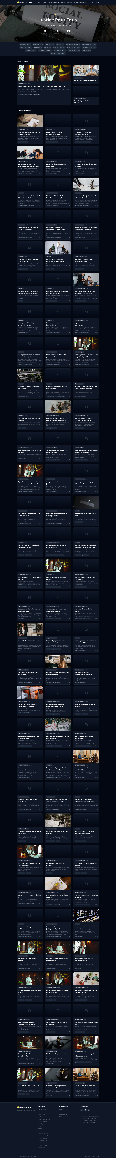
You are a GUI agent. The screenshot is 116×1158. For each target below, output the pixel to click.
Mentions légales (63, 1114)
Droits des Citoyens (59, 47)
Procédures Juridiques (73, 47)
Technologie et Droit (26, 47)
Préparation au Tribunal (45, 50)
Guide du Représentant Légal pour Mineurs (88, 1120)
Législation (69, 2)
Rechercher (95, 2)
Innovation (38, 47)
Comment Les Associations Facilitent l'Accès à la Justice (89, 1118)
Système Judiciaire (30, 50)
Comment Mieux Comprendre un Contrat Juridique (88, 1122)
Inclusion (47, 47)
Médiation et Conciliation (80, 2)
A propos (61, 1109)
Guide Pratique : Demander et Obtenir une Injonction (89, 1116)
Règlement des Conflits (89, 47)
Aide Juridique (61, 2)
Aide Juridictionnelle (60, 50)
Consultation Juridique (89, 44)
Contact (61, 1112)
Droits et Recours (52, 2)
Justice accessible (42, 2)
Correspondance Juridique (58, 53)
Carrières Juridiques (74, 50)
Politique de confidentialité (65, 1116)
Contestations (86, 50)
